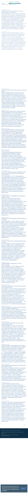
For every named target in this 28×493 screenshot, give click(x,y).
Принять (23, 488)
